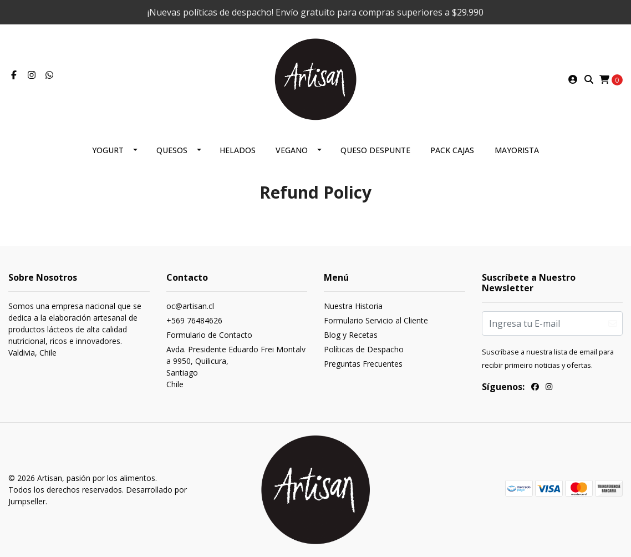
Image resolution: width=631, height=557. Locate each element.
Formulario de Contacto (209, 335)
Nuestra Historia (353, 306)
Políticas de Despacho (364, 349)
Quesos (171, 150)
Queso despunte (375, 150)
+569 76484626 (194, 320)
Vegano (292, 150)
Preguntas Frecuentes (363, 363)
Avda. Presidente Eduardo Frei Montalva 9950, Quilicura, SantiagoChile (236, 366)
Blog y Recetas (351, 335)
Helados (238, 150)
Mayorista (517, 150)
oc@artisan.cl (190, 306)
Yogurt (108, 150)
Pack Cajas (452, 150)
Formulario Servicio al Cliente (376, 320)
